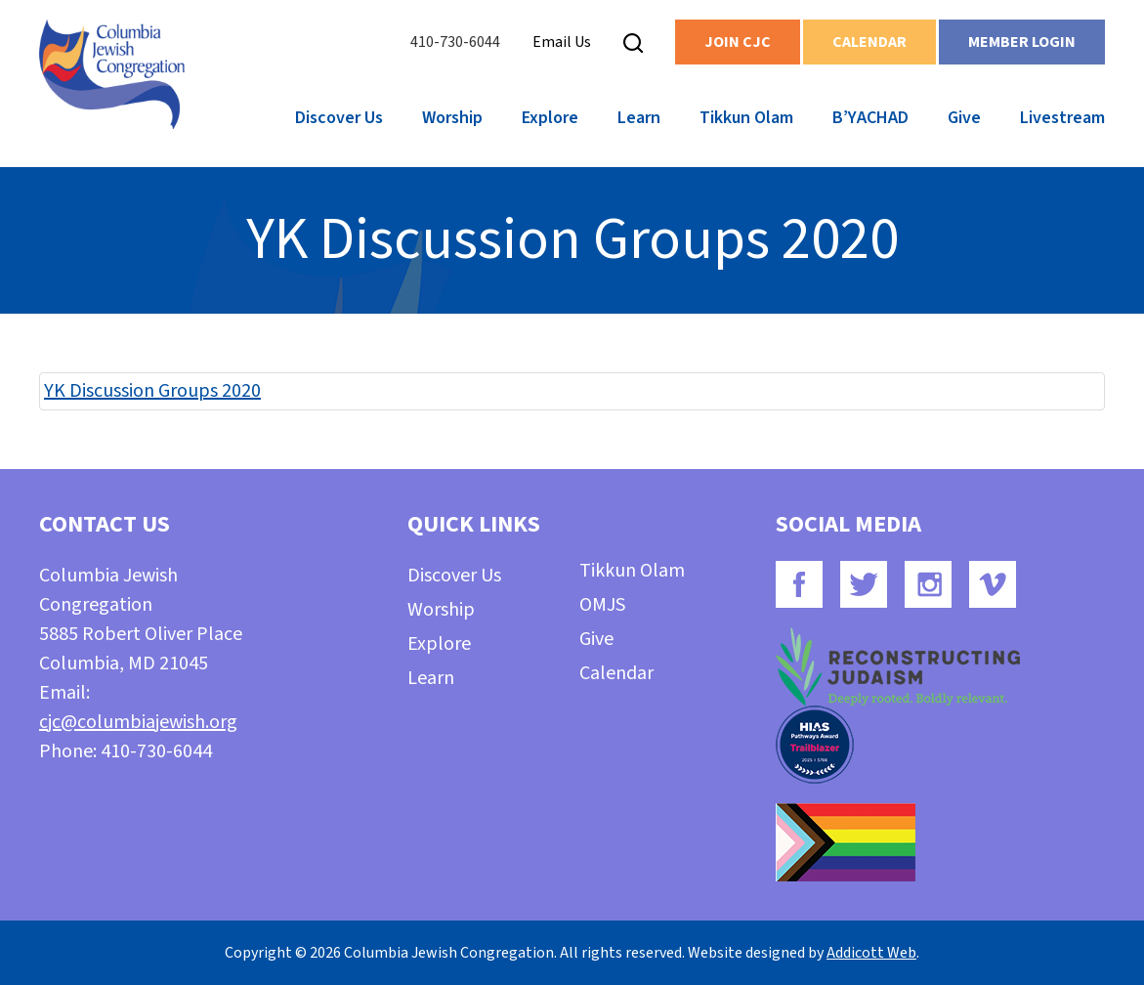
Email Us (561, 42)
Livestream (1062, 118)
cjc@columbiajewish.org (138, 722)
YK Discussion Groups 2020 (152, 391)
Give (964, 118)
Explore (550, 118)
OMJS (602, 605)
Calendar (869, 42)
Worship (452, 118)
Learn (638, 118)
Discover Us (339, 118)
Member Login (1022, 42)
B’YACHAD (870, 118)
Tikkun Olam (746, 118)
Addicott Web (871, 953)
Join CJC (737, 42)
